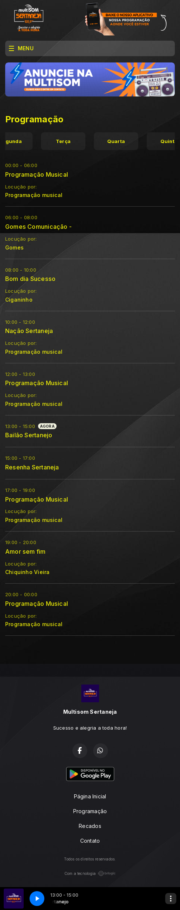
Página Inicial (90, 796)
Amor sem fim (25, 551)
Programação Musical (36, 174)
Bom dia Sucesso (30, 278)
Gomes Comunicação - (38, 226)
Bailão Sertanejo (28, 435)
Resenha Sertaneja (32, 467)
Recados (90, 826)
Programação (90, 811)
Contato (90, 841)
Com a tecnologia (90, 873)
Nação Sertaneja (29, 331)
